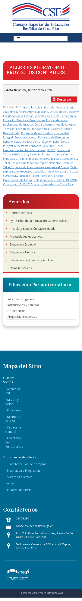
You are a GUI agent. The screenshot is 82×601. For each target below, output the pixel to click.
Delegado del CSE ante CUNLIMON (55, 180)
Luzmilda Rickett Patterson (35, 176)
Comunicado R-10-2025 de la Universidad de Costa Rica (38, 184)
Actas (11, 483)
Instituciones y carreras (23, 305)
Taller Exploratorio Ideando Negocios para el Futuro (36, 167)
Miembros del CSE (13, 419)
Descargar (64, 99)
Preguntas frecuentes (22, 316)
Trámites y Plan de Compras (26, 464)
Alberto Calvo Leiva (47, 116)
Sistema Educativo (19, 477)
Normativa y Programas (23, 470)
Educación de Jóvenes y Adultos (31, 260)
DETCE (51, 150)
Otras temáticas (21, 268)
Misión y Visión (12, 402)
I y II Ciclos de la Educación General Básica (39, 221)
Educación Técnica (22, 252)
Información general (21, 299)
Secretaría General (13, 429)
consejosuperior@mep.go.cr (34, 526)
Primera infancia (21, 213)
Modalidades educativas (26, 236)
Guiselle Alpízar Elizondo (39, 107)
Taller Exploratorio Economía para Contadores (48, 159)
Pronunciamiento (26, 137)
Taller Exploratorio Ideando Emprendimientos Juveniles (38, 163)
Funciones (14, 410)
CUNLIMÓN (10, 176)
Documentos (16, 311)
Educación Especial (23, 244)
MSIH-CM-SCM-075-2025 (63, 171)
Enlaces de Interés (19, 490)
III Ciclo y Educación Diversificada (33, 229)
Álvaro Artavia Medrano (33, 112)
